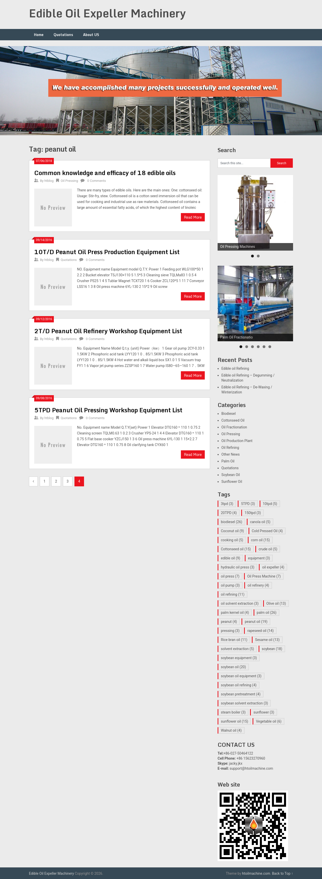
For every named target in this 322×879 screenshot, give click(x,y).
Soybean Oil (230, 475)
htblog (49, 181)
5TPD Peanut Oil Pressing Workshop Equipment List (108, 410)
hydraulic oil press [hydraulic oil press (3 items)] (237, 567)
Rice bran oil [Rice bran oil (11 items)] (234, 640)
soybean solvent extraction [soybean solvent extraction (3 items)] (244, 703)
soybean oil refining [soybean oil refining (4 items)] (239, 685)
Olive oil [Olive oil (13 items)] (276, 603)
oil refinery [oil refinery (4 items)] (258, 585)
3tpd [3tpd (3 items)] (227, 504)
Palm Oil (227, 461)
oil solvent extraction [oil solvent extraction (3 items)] (240, 603)
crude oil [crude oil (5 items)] (268, 549)
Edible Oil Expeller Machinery (107, 13)
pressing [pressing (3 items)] (230, 631)
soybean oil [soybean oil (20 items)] (233, 667)
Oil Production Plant (237, 441)
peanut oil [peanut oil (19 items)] (256, 622)
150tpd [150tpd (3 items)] (253, 513)
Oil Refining (230, 448)
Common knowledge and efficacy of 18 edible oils (105, 173)
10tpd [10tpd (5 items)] (270, 504)
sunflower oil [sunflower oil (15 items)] (234, 721)
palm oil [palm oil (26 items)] (266, 613)
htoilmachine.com (256, 873)
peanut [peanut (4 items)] (229, 622)
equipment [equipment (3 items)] (259, 558)
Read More (193, 217)
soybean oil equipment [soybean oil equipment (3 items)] (241, 676)
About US (91, 35)
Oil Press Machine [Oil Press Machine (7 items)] (264, 576)
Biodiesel (228, 414)
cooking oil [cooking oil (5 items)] (232, 540)
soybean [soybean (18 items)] (272, 649)
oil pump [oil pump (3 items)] (230, 585)
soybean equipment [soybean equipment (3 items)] (239, 658)
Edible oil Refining (235, 368)
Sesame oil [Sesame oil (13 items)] (267, 640)
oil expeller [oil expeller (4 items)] (273, 567)
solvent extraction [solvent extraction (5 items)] (237, 649)
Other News (230, 454)
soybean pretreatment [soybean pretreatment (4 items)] (241, 694)
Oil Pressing (69, 181)
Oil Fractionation (234, 427)
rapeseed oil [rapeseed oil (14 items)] (260, 631)
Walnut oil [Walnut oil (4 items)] (231, 730)
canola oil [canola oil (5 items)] (260, 522)
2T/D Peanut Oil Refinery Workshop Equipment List (108, 331)
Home (39, 35)
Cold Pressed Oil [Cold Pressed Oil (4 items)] (267, 531)
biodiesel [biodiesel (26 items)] (231, 522)
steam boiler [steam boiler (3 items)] (233, 712)
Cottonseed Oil (233, 420)
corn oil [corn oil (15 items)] (260, 540)
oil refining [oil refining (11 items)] (233, 594)
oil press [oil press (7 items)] (230, 576)
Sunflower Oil (231, 482)
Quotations (63, 35)
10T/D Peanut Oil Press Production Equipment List (107, 252)
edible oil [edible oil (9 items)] (230, 558)
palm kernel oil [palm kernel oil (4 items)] (235, 613)
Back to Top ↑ (282, 873)
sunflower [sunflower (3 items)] (263, 712)
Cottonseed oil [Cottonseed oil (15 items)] (236, 549)
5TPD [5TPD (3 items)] (248, 504)
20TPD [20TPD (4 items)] (229, 513)
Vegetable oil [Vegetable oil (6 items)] (268, 721)
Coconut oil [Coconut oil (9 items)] (232, 531)
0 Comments (96, 181)
